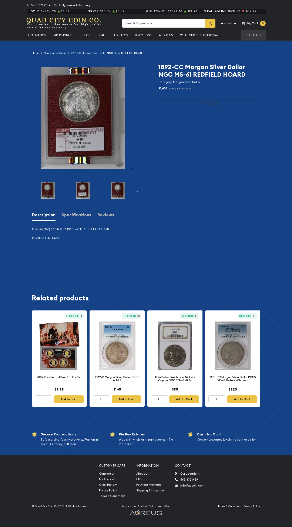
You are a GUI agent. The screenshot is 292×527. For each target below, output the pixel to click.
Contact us (107, 473)
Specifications (76, 215)
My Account (107, 479)
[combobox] (163, 23)
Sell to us (253, 35)
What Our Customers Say (199, 35)
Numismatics (36, 35)
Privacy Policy (108, 490)
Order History (108, 485)
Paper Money (62, 35)
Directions (143, 35)
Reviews (105, 215)
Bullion (85, 35)
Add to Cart (69, 399)
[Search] (210, 23)
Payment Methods (148, 485)
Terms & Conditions (112, 496)
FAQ (139, 479)
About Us (166, 35)
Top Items (121, 35)
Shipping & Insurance (150, 490)
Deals (102, 35)
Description (44, 215)
